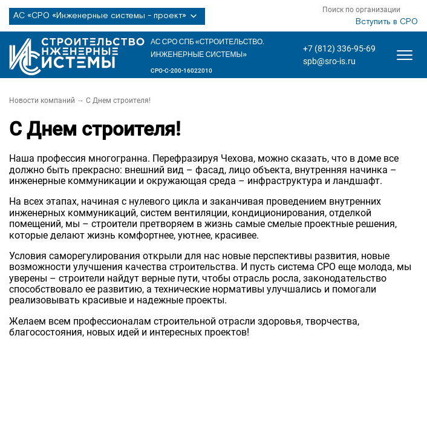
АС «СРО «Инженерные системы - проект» (107, 16)
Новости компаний (42, 100)
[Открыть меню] (404, 55)
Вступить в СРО (387, 21)
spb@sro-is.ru (329, 61)
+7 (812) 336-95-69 (339, 48)
